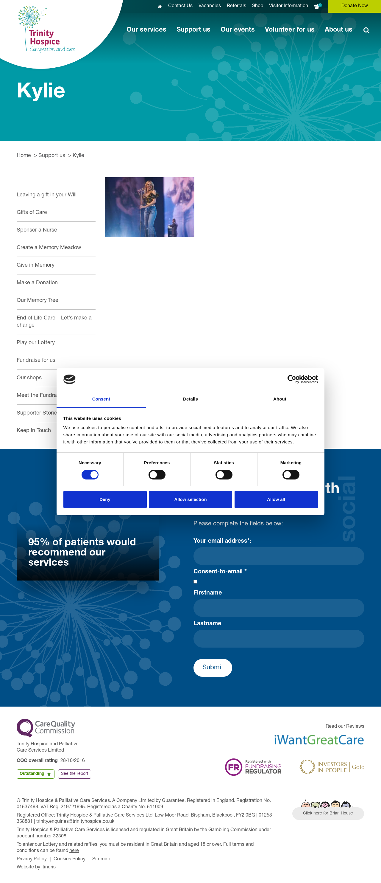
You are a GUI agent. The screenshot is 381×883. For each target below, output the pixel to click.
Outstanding (32, 774)
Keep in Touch (34, 431)
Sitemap (101, 859)
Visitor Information (288, 6)
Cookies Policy (69, 859)
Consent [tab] (101, 398)
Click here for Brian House (328, 813)
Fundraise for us (36, 360)
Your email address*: (222, 541)
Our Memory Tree (37, 300)
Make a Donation (37, 283)
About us (338, 30)
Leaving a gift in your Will (46, 195)
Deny (104, 499)
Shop (257, 6)
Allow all (276, 499)
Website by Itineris (36, 867)
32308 (59, 836)
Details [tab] (190, 398)
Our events (238, 30)
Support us (193, 30)
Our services (146, 30)
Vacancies (210, 6)
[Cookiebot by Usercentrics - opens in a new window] (292, 379)
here (74, 851)
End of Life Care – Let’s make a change (54, 322)
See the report (74, 774)
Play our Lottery (36, 343)
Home (24, 156)
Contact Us (180, 6)
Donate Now (354, 6)
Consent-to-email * (220, 572)
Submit (212, 668)
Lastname (207, 624)
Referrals (236, 6)
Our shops (29, 378)
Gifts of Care (32, 212)
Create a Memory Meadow (49, 248)
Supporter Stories (38, 413)
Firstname (207, 593)
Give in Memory (35, 265)
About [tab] (279, 398)
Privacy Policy (32, 859)
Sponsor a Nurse (37, 230)
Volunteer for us (290, 30)
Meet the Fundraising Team (49, 395)
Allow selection (190, 499)
